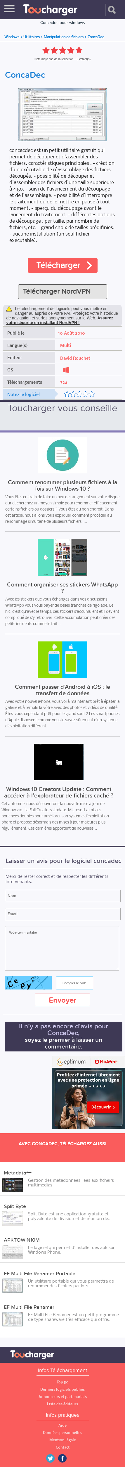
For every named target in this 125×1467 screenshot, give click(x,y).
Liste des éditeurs (62, 1404)
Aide (62, 1425)
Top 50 (62, 1382)
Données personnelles (62, 1432)
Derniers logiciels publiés (62, 1389)
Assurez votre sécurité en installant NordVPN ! (59, 320)
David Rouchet (75, 358)
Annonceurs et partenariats (63, 1396)
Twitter (52, 1458)
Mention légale (62, 1440)
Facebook (66, 1458)
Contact (63, 1447)
